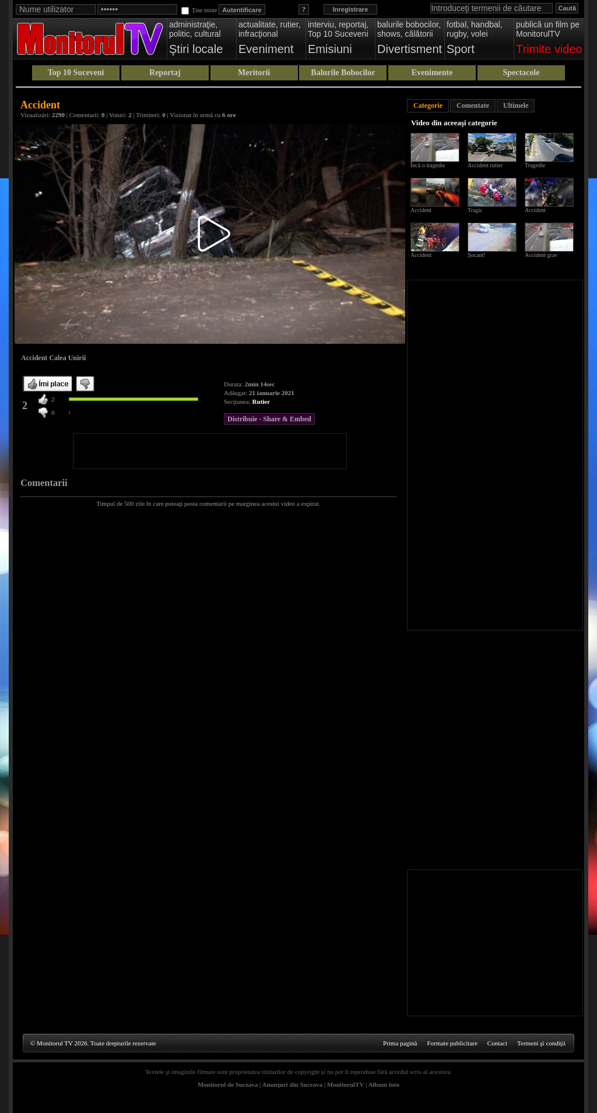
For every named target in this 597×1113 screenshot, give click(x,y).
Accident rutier (485, 165)
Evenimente (432, 72)
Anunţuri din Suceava (292, 1084)
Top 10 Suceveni (76, 72)
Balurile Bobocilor (343, 72)
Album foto (383, 1084)
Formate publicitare (452, 1043)
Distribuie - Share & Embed (269, 419)
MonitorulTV (345, 1084)
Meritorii (254, 72)
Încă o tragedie (427, 165)
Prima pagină (400, 1043)
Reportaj (165, 72)
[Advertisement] (209, 451)
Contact (497, 1043)
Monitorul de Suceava (228, 1084)
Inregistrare (350, 9)
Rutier (261, 401)
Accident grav (541, 255)
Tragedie (535, 165)
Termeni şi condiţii (541, 1043)
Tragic (475, 210)
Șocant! (477, 255)
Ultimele (515, 105)
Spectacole (521, 72)
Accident (420, 210)
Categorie (428, 105)
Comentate (472, 105)
